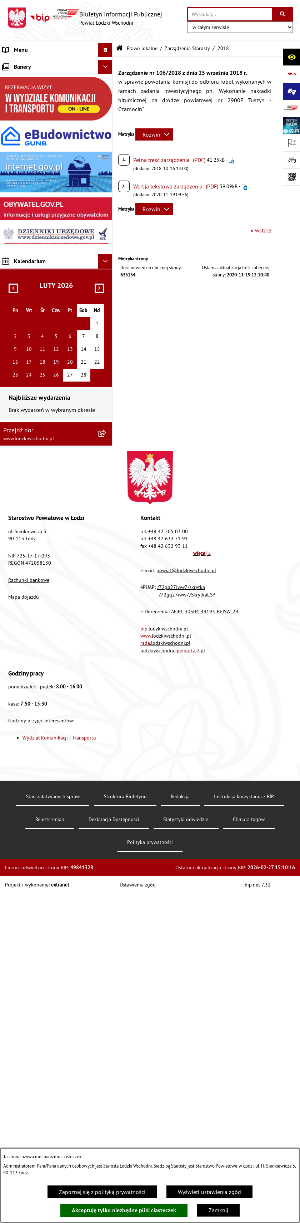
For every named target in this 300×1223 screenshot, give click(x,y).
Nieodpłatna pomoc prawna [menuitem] (37, 179)
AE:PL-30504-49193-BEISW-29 (204, 941)
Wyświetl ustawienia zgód (209, 1191)
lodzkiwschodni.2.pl (172, 980)
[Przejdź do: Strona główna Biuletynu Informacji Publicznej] (119, 48)
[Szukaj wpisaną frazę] (283, 14)
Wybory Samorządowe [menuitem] (29, 336)
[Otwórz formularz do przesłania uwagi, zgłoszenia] (291, 159)
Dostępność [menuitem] (17, 265)
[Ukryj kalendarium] (105, 591)
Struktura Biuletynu (125, 1126)
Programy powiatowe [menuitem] (28, 222)
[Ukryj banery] (105, 396)
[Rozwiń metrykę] (154, 134)
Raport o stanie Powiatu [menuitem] (32, 122)
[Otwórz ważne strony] (291, 142)
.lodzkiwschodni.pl (164, 958)
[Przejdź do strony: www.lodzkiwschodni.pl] (291, 108)
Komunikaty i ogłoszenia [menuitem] (32, 150)
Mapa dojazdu (23, 926)
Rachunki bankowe (28, 910)
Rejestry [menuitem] (12, 351)
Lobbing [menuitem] (13, 208)
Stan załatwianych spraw (53, 1126)
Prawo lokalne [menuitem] (20, 108)
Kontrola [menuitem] (13, 294)
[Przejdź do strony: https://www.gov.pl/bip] (291, 74)
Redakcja (180, 1126)
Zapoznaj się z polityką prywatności (102, 1191)
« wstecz (261, 230)
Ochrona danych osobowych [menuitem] (37, 279)
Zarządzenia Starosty (187, 48)
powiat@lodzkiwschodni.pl (186, 900)
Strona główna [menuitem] (21, 64)
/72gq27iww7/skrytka (181, 917)
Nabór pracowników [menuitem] (27, 308)
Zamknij (218, 1210)
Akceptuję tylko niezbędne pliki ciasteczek (124, 1210)
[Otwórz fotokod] (291, 177)
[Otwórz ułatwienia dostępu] (291, 56)
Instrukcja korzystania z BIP (244, 1126)
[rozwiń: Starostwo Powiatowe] (107, 93)
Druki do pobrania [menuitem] (25, 379)
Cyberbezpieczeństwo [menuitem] (29, 365)
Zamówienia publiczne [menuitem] (30, 165)
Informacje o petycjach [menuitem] (30, 193)
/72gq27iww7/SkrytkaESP (187, 924)
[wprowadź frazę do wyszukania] (230, 14)
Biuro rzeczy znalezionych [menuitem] (34, 236)
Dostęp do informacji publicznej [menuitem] (41, 251)
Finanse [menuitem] (12, 136)
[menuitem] (56, 79)
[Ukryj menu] (105, 50)
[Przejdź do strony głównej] (84, 18)
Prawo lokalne (142, 48)
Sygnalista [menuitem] (15, 322)
